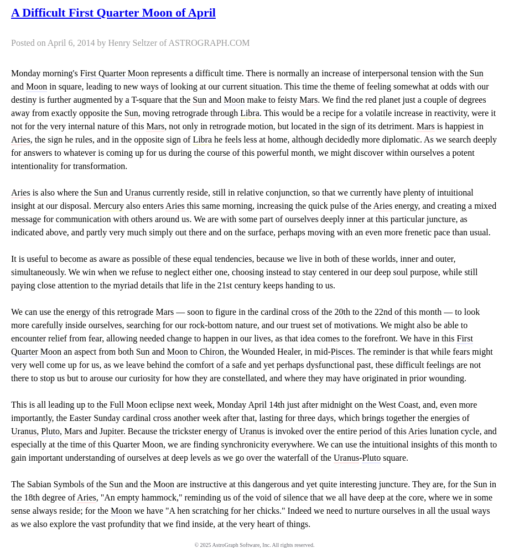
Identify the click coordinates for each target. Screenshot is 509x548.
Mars (308, 99)
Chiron (211, 351)
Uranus (137, 192)
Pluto (50, 431)
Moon (36, 86)
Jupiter (111, 431)
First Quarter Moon (114, 73)
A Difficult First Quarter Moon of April (113, 12)
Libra (249, 113)
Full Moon (128, 404)
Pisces (342, 351)
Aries (20, 139)
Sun (477, 73)
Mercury (109, 205)
